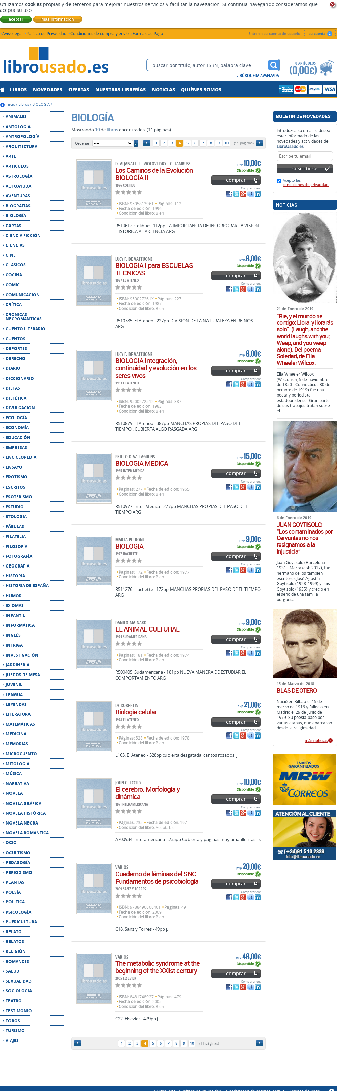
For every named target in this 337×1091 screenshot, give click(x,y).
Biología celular (136, 711)
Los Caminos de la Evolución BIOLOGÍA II (154, 174)
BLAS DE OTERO (297, 690)
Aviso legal (12, 33)
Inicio (10, 104)
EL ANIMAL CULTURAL (147, 629)
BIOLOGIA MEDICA (141, 463)
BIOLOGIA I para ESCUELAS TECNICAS (154, 269)
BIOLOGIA (129, 546)
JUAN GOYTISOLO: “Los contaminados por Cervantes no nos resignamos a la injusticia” (304, 538)
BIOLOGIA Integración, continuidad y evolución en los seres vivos (155, 368)
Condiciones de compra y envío (99, 33)
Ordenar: (83, 143)
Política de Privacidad (46, 33)
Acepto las (306, 182)
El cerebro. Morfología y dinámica (147, 793)
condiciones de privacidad (306, 184)
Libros (23, 104)
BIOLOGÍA (41, 104)
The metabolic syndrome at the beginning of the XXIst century (157, 967)
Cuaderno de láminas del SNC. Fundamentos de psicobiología (156, 877)
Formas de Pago (148, 33)
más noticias (316, 740)
